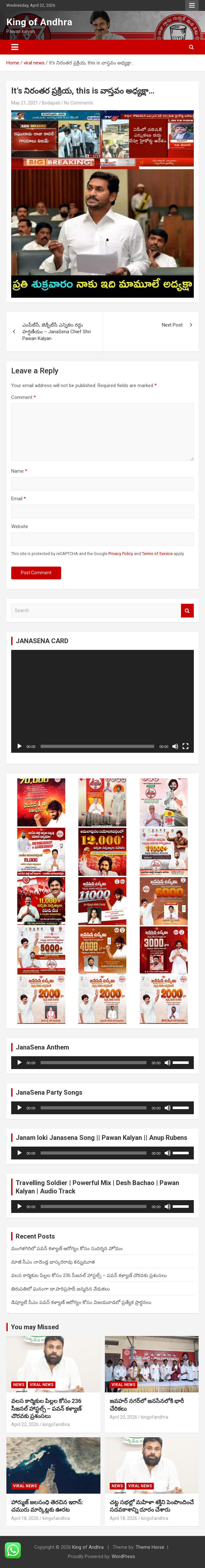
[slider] (94, 1062)
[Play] (19, 746)
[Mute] (175, 746)
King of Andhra (39, 22)
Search (187, 611)
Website (19, 526)
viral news (41, 1384)
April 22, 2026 (25, 1424)
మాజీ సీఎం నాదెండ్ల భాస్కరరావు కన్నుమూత (53, 1262)
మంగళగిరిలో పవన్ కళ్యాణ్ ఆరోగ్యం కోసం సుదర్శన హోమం (67, 1248)
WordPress (123, 1556)
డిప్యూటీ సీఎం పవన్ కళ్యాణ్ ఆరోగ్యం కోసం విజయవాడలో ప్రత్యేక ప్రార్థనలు (81, 1302)
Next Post (172, 325)
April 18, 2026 (25, 1518)
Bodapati (51, 102)
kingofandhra (56, 1424)
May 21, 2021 (24, 102)
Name (19, 471)
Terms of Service (157, 553)
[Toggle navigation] (14, 47)
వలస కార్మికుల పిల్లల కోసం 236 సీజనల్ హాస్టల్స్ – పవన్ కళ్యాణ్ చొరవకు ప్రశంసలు (89, 1275)
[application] (102, 701)
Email (18, 499)
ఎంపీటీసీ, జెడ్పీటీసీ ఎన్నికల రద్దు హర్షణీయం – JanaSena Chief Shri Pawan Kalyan (56, 331)
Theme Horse (150, 1547)
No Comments (78, 102)
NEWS (18, 1384)
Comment (23, 397)
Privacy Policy (120, 553)
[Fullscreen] (185, 746)
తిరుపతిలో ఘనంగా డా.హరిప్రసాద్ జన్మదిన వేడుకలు (60, 1289)
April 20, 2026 (123, 1417)
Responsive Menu (192, 5)
